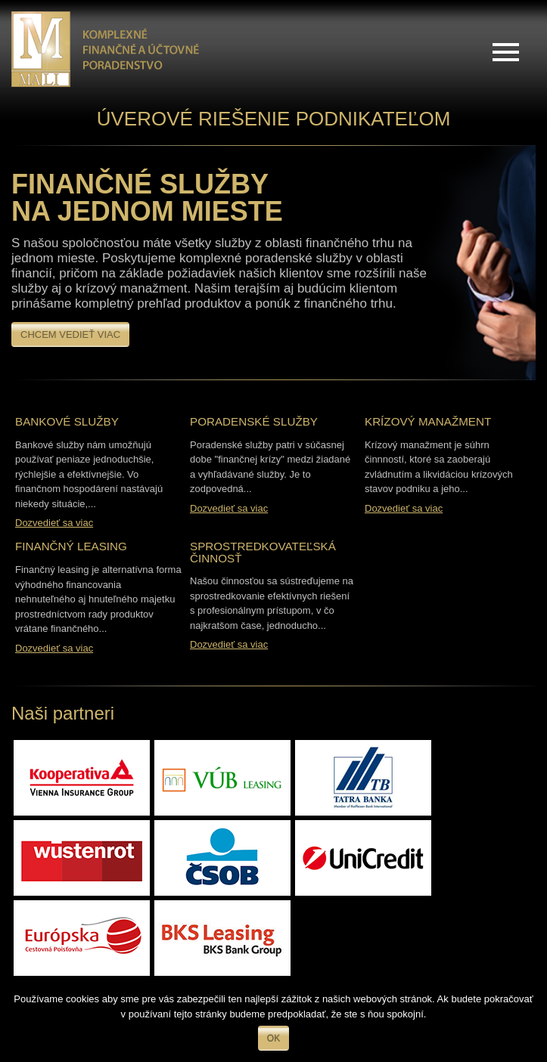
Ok (273, 1038)
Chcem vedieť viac (70, 334)
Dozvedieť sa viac (54, 522)
